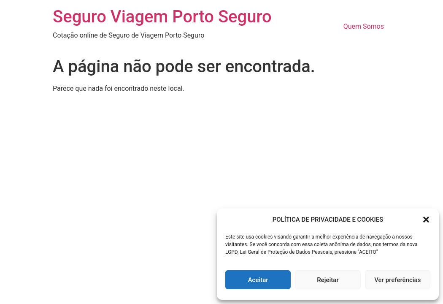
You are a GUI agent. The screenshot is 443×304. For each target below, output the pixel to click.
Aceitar (258, 280)
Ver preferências (397, 280)
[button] (426, 219)
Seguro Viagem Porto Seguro (162, 17)
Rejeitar (327, 280)
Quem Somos (363, 26)
